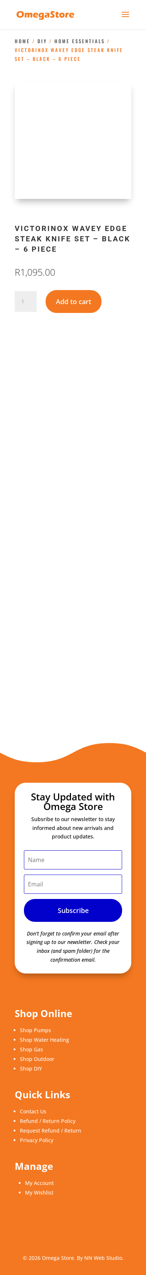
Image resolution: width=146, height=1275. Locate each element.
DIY (42, 41)
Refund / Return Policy (47, 1120)
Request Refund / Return (50, 1130)
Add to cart (73, 301)
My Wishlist (39, 1192)
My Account (39, 1182)
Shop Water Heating (44, 1039)
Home (22, 41)
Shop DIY (31, 1068)
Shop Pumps (35, 1030)
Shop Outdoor (37, 1058)
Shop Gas (31, 1049)
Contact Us (33, 1111)
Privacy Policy (36, 1140)
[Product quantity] (26, 301)
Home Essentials (79, 41)
